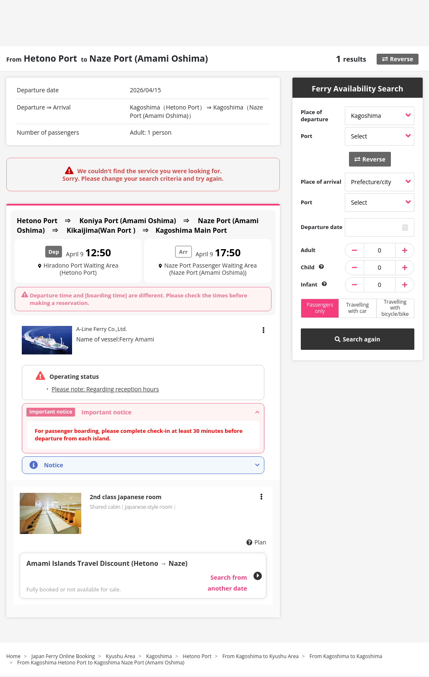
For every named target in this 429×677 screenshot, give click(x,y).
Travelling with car (357, 307)
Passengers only (320, 307)
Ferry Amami (136, 339)
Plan (260, 542)
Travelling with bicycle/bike (394, 308)
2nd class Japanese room (125, 497)
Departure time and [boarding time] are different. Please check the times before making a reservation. (138, 299)
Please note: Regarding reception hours (105, 389)
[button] (143, 412)
